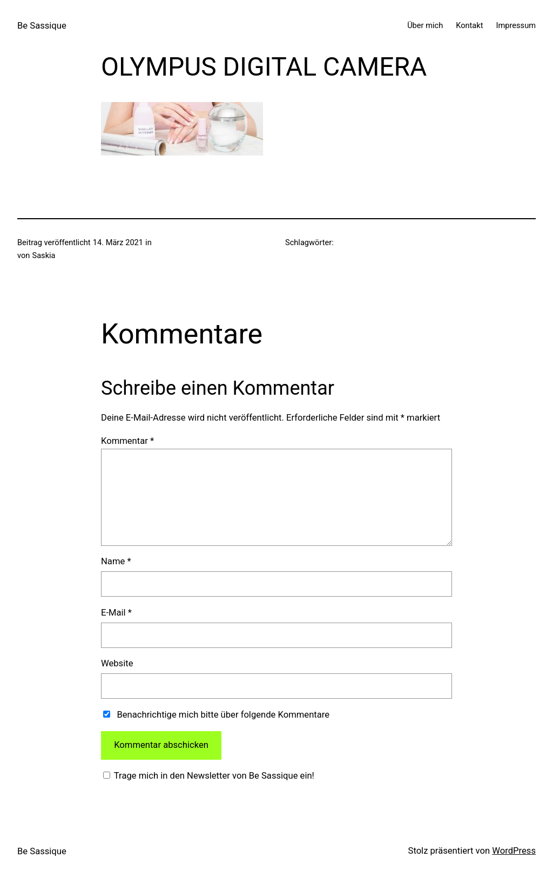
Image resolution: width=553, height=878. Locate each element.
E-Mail (116, 612)
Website (117, 663)
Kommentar (127, 441)
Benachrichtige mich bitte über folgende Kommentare (223, 715)
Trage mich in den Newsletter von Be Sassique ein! (213, 776)
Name (116, 561)
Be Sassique (41, 26)
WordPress (514, 851)
